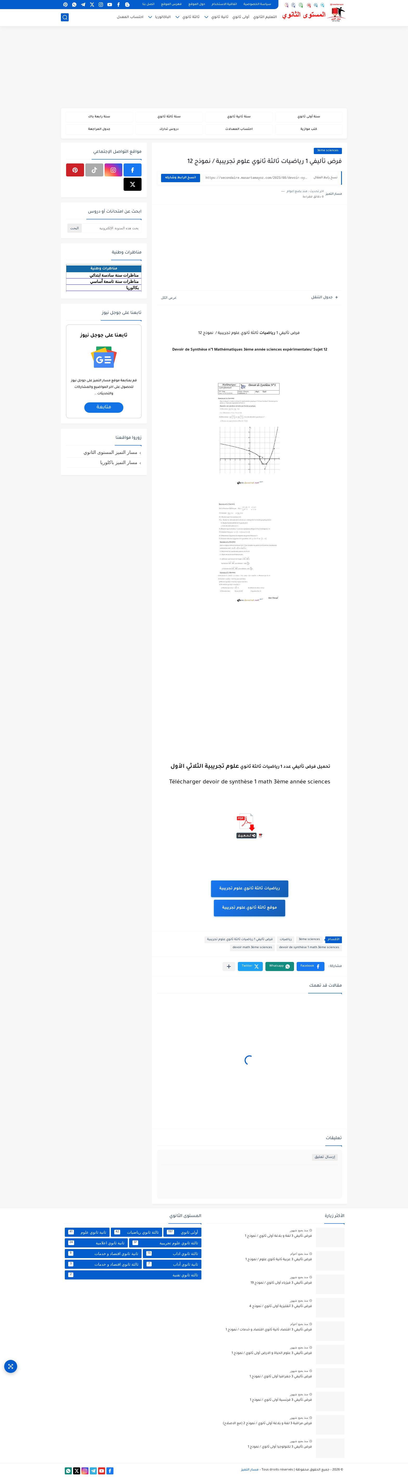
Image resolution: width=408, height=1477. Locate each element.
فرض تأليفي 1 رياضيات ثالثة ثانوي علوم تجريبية (240, 939)
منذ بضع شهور (299, 1230)
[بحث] (65, 17)
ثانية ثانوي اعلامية (96, 1242)
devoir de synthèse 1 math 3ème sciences (309, 947)
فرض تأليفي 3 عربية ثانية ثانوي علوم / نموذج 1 (278, 1260)
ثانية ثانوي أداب (172, 1264)
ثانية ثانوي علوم (87, 1232)
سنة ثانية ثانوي (239, 117)
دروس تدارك (169, 129)
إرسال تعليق (325, 1157)
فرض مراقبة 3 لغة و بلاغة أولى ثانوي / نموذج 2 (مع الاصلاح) (267, 1423)
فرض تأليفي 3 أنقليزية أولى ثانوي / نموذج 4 (280, 1306)
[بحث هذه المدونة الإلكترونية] (112, 228)
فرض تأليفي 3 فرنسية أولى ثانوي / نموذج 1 (281, 1400)
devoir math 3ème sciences (252, 947)
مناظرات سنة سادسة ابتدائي (114, 275)
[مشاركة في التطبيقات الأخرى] (228, 966)
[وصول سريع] (10, 1366)
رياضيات (286, 939)
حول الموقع (196, 4)
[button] (310, 966)
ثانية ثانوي (219, 17)
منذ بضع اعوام (299, 1254)
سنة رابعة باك (99, 117)
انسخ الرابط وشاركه (180, 178)
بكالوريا (132, 288)
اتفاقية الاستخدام (224, 4)
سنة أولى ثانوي (308, 117)
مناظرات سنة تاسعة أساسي (114, 281)
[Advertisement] (204, 67)
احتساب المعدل (130, 17)
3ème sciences (328, 151)
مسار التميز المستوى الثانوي (110, 452)
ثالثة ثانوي (191, 17)
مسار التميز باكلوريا (118, 462)
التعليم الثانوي (265, 17)
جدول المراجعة (99, 129)
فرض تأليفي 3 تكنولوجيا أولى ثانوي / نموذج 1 (280, 1447)
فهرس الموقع (171, 4)
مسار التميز (250, 1470)
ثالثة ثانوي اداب (172, 1253)
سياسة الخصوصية (257, 4)
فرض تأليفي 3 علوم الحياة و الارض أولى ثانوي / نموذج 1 (272, 1353)
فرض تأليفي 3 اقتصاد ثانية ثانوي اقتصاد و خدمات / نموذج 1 (269, 1330)
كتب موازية (309, 129)
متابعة (103, 407)
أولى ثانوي (240, 17)
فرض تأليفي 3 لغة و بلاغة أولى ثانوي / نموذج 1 (278, 1236)
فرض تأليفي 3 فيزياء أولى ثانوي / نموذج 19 (281, 1283)
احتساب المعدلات (239, 129)
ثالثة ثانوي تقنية (133, 1274)
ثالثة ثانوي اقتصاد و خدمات (103, 1264)
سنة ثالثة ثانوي (169, 117)
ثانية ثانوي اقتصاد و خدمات (103, 1253)
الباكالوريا (163, 17)
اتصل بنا (148, 4)
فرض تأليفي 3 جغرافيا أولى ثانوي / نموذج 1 (281, 1377)
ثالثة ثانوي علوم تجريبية (165, 1242)
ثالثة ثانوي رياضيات (136, 1232)
